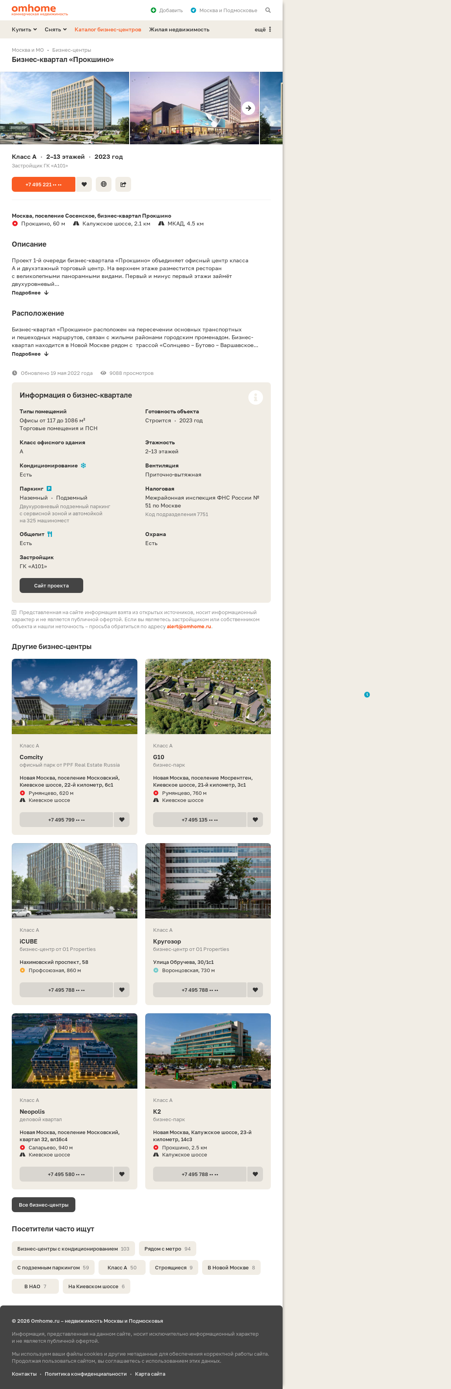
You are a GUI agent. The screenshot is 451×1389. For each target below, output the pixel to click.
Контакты (24, 1374)
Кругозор (208, 941)
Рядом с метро (167, 1248)
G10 (208, 757)
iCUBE (75, 941)
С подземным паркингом (53, 1267)
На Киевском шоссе (96, 1286)
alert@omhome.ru (189, 626)
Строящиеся (174, 1267)
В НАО (35, 1286)
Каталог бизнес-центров (108, 29)
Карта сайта (150, 1374)
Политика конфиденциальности (86, 1374)
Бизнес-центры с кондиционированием (73, 1248)
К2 (208, 1111)
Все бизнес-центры (43, 1205)
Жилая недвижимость (179, 29)
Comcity (75, 757)
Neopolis (75, 1111)
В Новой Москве (231, 1267)
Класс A (122, 1267)
